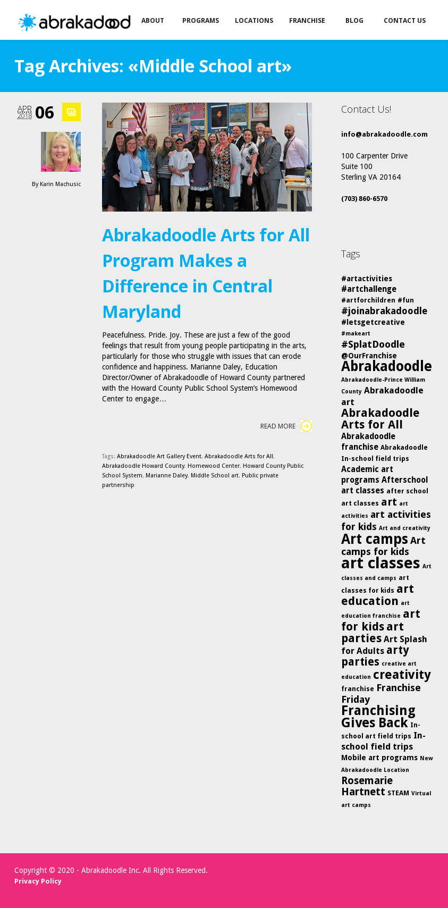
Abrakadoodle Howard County (143, 466)
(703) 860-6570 (364, 199)
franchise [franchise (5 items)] (357, 689)
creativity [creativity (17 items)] (402, 674)
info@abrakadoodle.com (384, 134)
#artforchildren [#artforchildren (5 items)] (368, 300)
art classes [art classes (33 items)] (380, 563)
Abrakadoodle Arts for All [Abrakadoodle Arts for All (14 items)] (380, 418)
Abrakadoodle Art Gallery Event (159, 456)
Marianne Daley (167, 475)
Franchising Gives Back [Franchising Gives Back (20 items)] (378, 716)
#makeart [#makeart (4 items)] (355, 333)
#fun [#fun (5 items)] (406, 300)
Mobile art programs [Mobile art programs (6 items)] (379, 757)
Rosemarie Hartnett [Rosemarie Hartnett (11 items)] (367, 786)
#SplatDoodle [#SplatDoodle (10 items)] (373, 344)
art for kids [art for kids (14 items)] (380, 620)
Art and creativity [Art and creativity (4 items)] (404, 528)
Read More (286, 426)
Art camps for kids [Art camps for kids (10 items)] (383, 546)
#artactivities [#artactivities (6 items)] (366, 278)
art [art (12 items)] (389, 501)
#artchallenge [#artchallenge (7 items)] (368, 289)
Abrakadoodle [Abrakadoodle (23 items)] (386, 366)
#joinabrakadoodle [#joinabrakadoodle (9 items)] (384, 311)
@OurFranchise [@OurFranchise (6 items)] (369, 355)
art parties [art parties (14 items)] (372, 632)
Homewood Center (214, 466)
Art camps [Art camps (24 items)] (374, 539)
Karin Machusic (60, 184)
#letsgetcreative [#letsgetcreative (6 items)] (373, 322)
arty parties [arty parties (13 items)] (375, 656)
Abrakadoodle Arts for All (239, 456)
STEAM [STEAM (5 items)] (398, 793)
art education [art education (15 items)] (377, 595)
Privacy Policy (38, 881)
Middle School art (215, 475)
